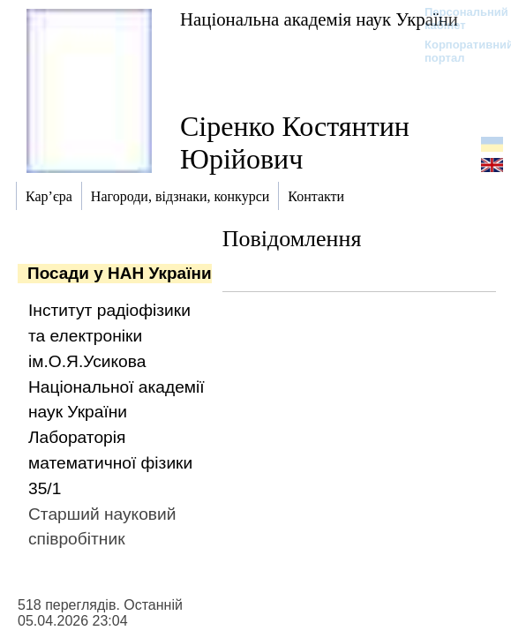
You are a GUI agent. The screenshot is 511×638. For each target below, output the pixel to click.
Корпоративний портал (458, 51)
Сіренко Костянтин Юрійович (295, 142)
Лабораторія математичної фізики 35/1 (110, 463)
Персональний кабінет (458, 18)
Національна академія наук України (319, 19)
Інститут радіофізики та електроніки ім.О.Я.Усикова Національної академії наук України (116, 361)
